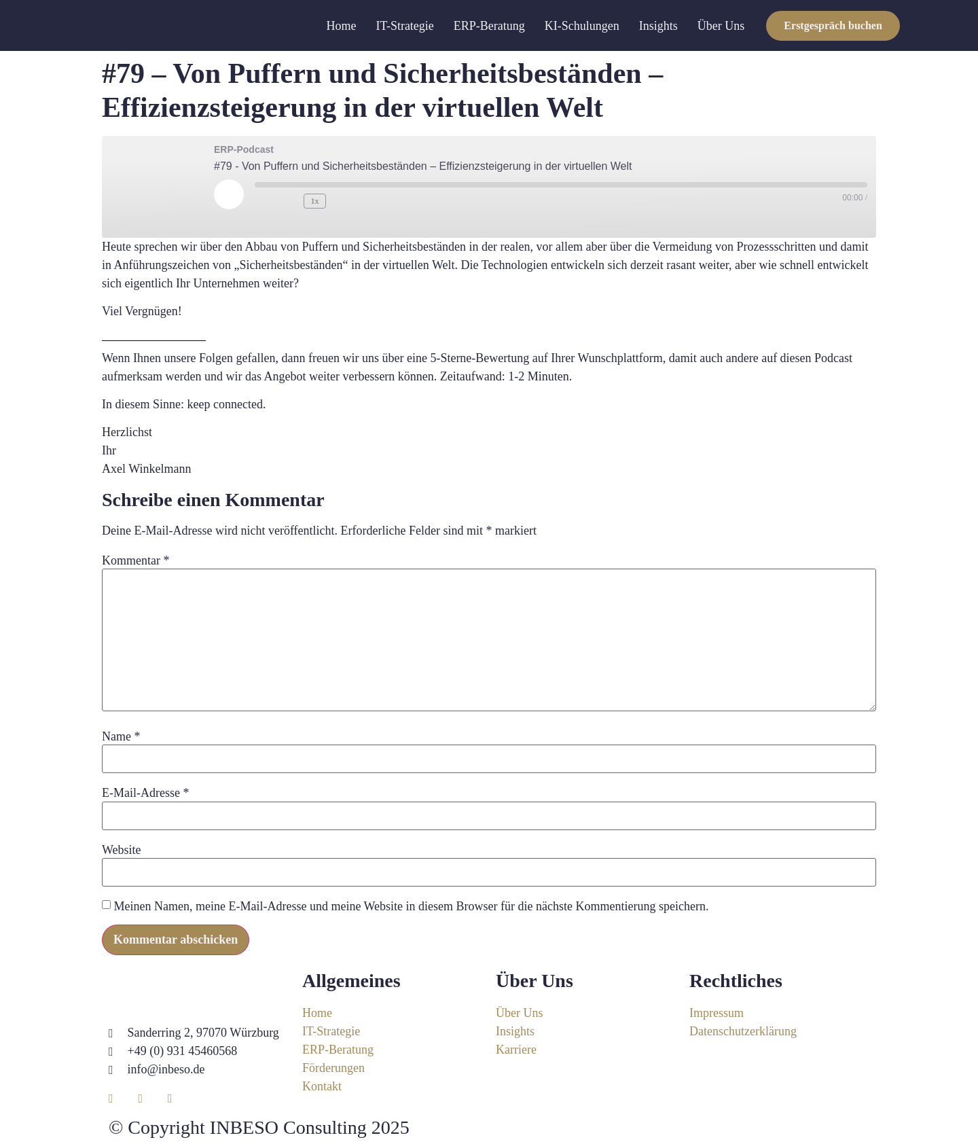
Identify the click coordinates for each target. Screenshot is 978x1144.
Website (121, 850)
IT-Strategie (405, 26)
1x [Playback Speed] (315, 201)
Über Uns (721, 26)
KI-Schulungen (582, 26)
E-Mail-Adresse (145, 793)
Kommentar (135, 560)
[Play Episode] (229, 194)
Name (121, 736)
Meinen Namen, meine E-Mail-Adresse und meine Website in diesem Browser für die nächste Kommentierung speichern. (411, 906)
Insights (658, 26)
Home (342, 26)
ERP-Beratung (489, 26)
